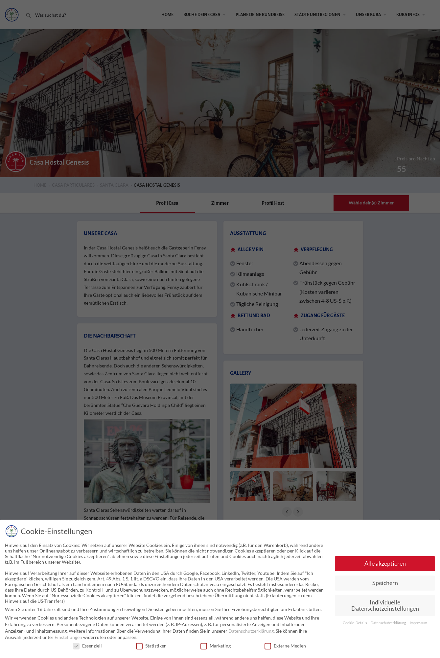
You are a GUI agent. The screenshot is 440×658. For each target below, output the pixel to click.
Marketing (215, 645)
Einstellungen (68, 637)
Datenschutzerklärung (251, 631)
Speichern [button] (385, 582)
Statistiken (151, 645)
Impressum (418, 623)
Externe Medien (285, 645)
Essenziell (87, 645)
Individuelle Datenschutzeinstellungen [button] (385, 605)
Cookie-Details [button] (355, 623)
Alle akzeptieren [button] (385, 563)
